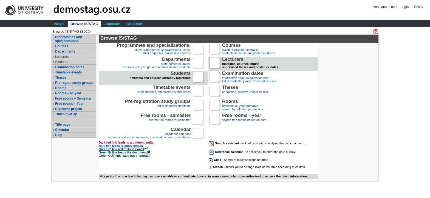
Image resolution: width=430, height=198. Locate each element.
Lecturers (62, 57)
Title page (62, 125)
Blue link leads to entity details (121, 145)
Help (58, 135)
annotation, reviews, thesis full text (245, 91)
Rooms (60, 88)
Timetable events (68, 72)
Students (61, 62)
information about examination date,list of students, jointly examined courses (249, 77)
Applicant (112, 24)
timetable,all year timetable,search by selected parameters (242, 105)
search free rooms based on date (244, 119)
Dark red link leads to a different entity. (126, 142)
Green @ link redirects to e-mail (121, 149)
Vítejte (59, 24)
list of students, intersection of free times (164, 91)
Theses (60, 77)
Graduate (134, 24)
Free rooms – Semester (73, 98)
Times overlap (66, 114)
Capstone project (68, 109)
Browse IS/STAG (84, 24)
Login (405, 7)
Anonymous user (385, 7)
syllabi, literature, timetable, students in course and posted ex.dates (248, 49)
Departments (65, 51)
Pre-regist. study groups (74, 83)
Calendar (62, 130)
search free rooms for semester (166, 119)
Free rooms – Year (69, 104)
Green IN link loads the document (123, 152)
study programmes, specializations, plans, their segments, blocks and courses (154, 49)
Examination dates (69, 67)
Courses (61, 46)
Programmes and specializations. (68, 39)
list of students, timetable (158, 105)
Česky (418, 7)
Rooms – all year (68, 93)
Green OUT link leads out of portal (123, 155)
